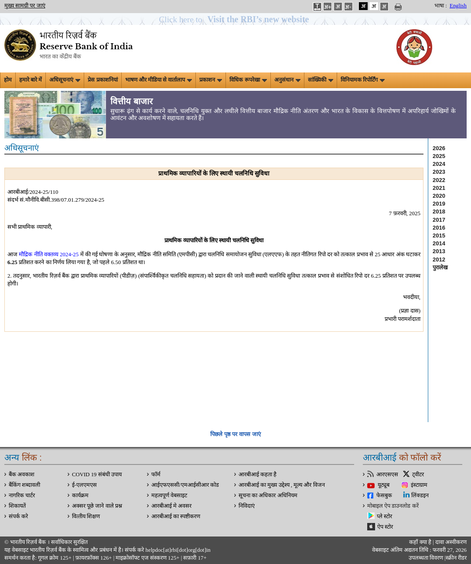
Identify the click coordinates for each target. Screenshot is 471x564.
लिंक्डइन (420, 495)
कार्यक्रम (80, 495)
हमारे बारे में (30, 80)
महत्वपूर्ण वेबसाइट (169, 495)
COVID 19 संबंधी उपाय (97, 474)
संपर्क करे (18, 516)
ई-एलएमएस (84, 485)
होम (8, 80)
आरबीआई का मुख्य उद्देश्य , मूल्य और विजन (282, 485)
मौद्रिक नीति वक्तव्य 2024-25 (48, 254)
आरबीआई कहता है (257, 474)
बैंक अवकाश (21, 474)
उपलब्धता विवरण (426, 558)
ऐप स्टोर (385, 527)
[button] (235, 19)
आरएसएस (387, 474)
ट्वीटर (418, 474)
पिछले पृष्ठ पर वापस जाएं (235, 434)
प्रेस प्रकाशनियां (102, 80)
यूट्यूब (383, 485)
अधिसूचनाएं (64, 80)
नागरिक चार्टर (22, 495)
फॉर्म (155, 474)
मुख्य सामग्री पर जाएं (24, 6)
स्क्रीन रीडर (456, 558)
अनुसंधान (287, 80)
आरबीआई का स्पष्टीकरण (175, 516)
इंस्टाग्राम (419, 485)
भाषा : (440, 6)
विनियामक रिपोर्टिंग (363, 80)
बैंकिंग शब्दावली (24, 485)
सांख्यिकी (320, 80)
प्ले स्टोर (384, 516)
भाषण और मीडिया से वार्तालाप (158, 80)
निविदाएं (247, 506)
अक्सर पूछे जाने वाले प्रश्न (97, 506)
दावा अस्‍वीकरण (451, 542)
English (458, 6)
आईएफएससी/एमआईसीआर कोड (185, 485)
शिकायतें (17, 506)
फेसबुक (384, 495)
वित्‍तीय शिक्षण (86, 516)
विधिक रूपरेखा (247, 80)
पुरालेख (440, 267)
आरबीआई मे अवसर (171, 506)
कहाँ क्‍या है (421, 542)
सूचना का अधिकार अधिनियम (268, 495)
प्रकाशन (210, 80)
